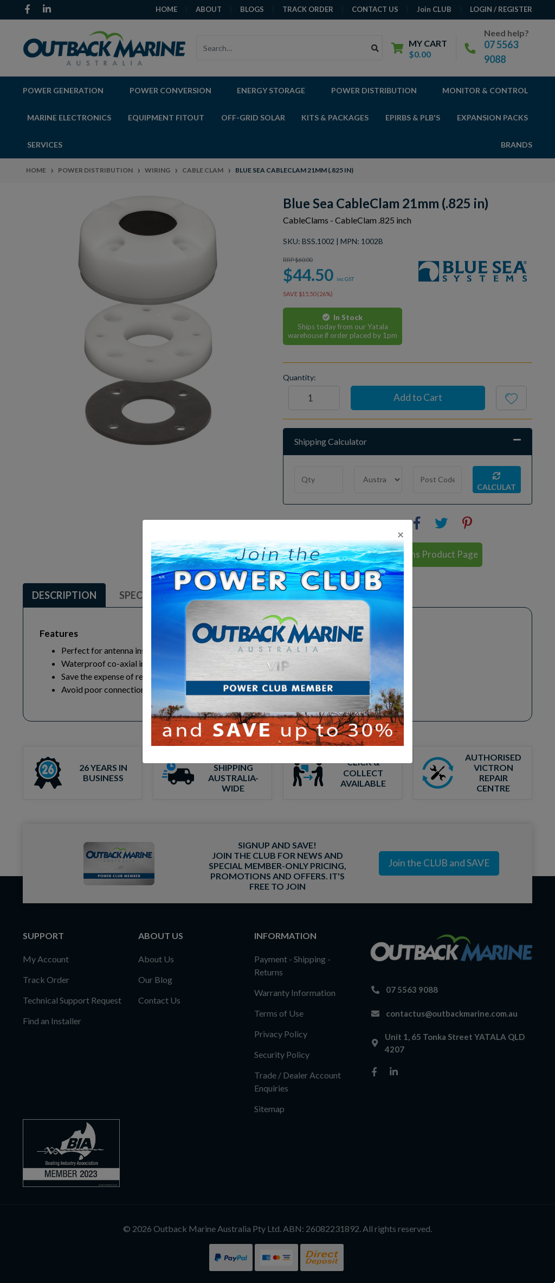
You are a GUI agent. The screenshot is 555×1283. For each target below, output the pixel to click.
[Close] (400, 534)
